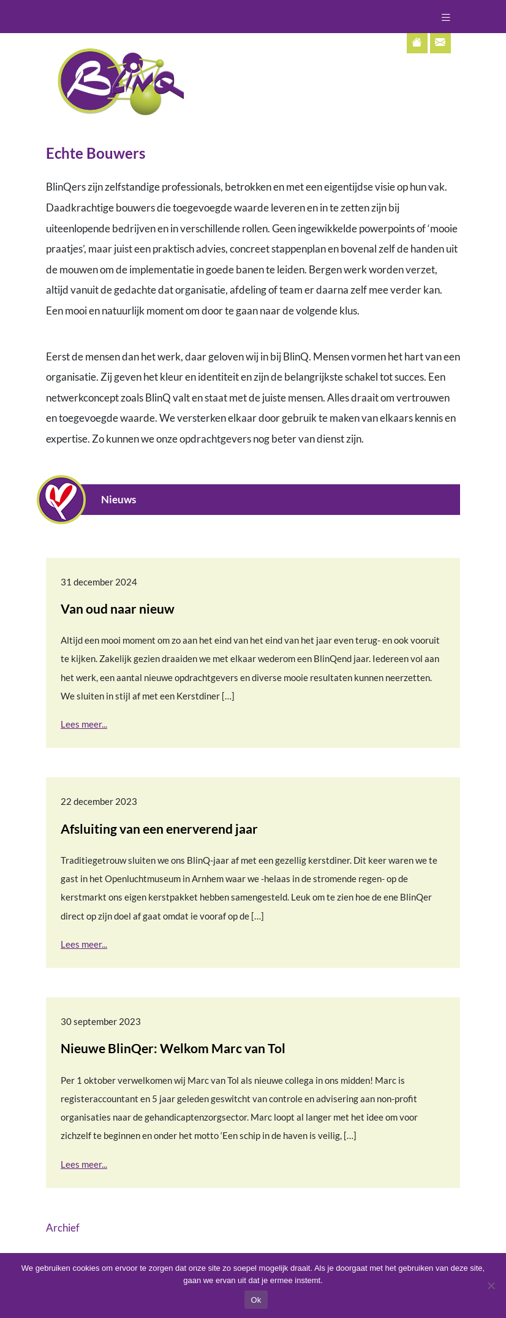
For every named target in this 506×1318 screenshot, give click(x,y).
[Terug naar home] (115, 80)
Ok (256, 1300)
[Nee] (491, 1285)
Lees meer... (84, 723)
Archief (63, 1227)
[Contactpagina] (440, 42)
